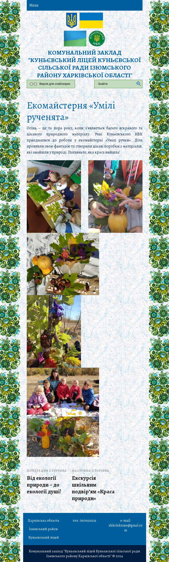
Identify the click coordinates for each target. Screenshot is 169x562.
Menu (34, 5)
